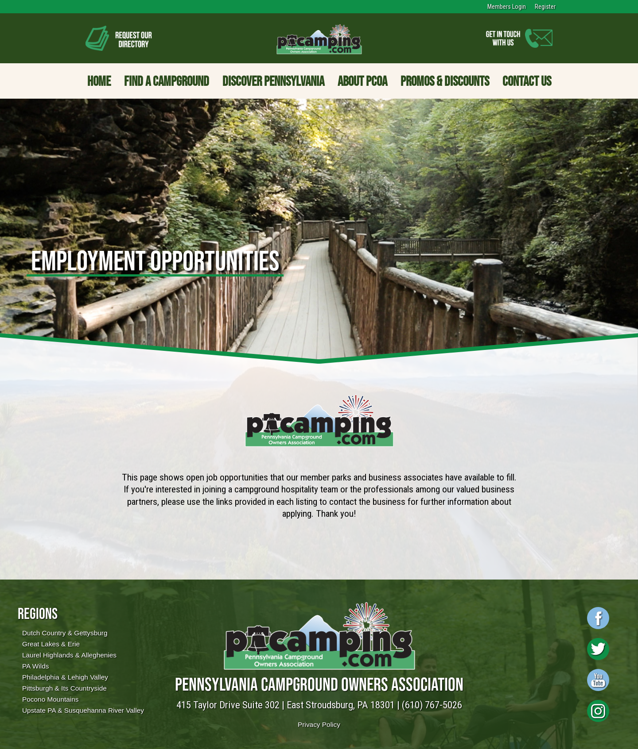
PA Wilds (35, 666)
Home (99, 80)
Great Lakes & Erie (51, 644)
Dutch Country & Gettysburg (64, 633)
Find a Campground (166, 80)
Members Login (506, 6)
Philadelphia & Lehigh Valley (65, 677)
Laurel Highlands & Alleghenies (69, 655)
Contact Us (526, 80)
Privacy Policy (319, 724)
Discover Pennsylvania (273, 80)
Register (545, 6)
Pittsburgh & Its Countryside (64, 688)
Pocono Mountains (50, 699)
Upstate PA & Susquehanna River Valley (83, 710)
